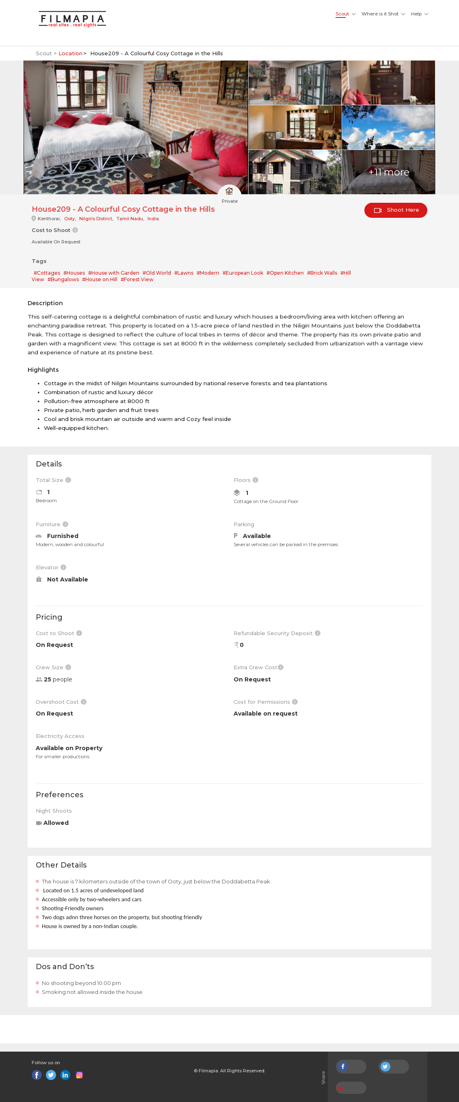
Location (70, 53)
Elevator (51, 567)
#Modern (208, 273)
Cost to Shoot (59, 633)
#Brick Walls (322, 273)
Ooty (69, 218)
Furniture (52, 524)
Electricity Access (60, 736)
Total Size (53, 480)
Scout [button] (342, 14)
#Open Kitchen (285, 273)
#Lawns (183, 273)
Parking (244, 524)
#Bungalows (63, 279)
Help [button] (416, 14)
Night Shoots (54, 810)
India (153, 218)
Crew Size (53, 667)
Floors (246, 480)
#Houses (74, 273)
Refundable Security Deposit (277, 633)
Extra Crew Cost (259, 667)
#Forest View (137, 279)
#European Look (243, 273)
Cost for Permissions (266, 702)
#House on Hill (99, 279)
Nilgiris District (95, 218)
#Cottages (47, 273)
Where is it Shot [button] (380, 14)
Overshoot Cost (61, 702)
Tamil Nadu (130, 218)
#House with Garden (113, 273)
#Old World (157, 273)
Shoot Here (396, 209)
